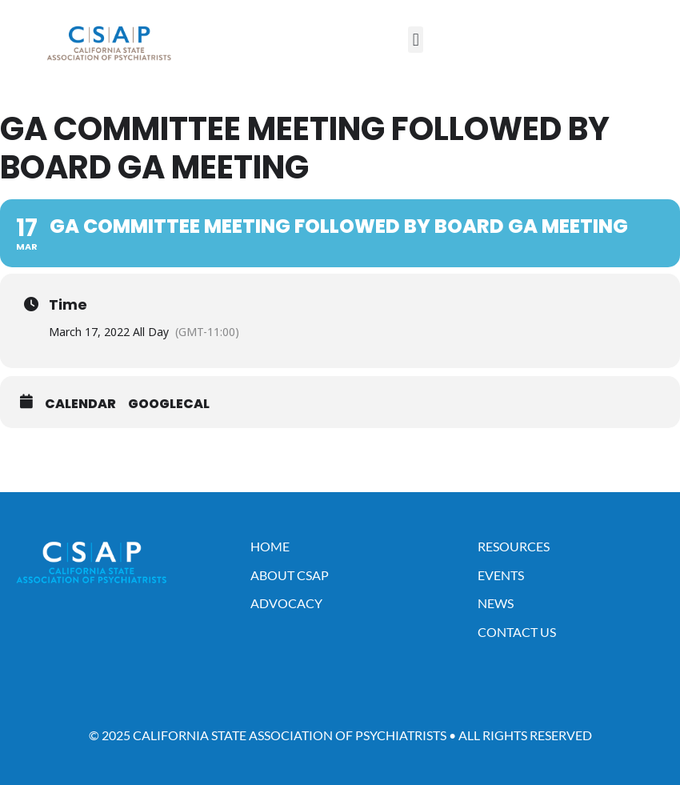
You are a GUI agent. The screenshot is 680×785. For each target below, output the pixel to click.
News (496, 603)
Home (270, 546)
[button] (415, 39)
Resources (514, 546)
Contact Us (517, 631)
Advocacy (286, 603)
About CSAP (289, 575)
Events (501, 575)
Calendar (80, 404)
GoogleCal (169, 404)
